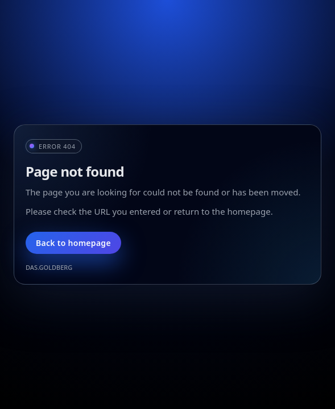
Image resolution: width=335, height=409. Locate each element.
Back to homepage (73, 242)
